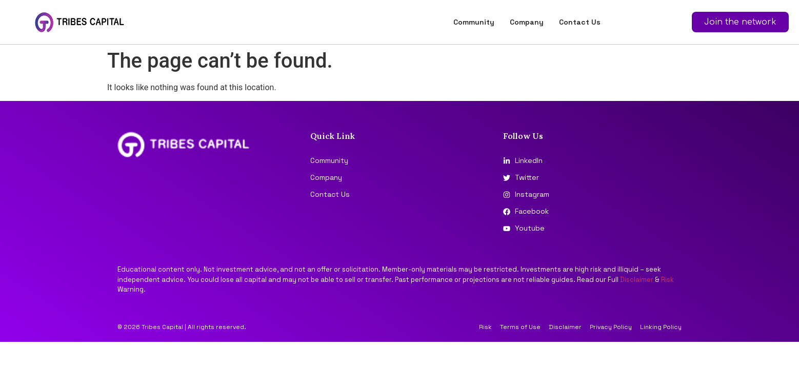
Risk (667, 279)
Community (473, 22)
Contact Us (580, 22)
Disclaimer (636, 279)
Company (527, 22)
